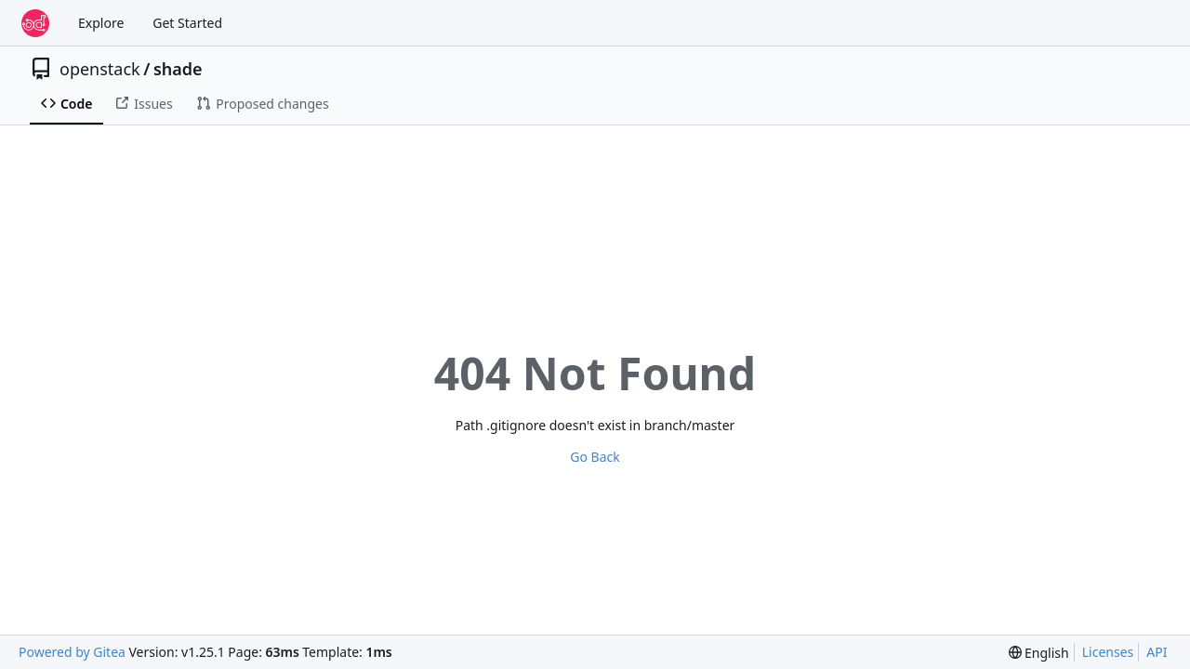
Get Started (187, 23)
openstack (100, 68)
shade (178, 68)
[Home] (35, 23)
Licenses (1108, 652)
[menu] (1039, 653)
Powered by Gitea (72, 652)
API (1156, 652)
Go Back (594, 457)
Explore (101, 23)
